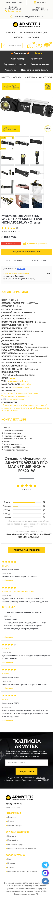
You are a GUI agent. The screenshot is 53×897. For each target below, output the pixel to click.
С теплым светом (16, 399)
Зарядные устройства (15, 64)
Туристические (8, 396)
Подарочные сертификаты (34, 70)
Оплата (10, 821)
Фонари (38, 53)
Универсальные (23, 396)
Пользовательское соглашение (21, 849)
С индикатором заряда (33, 405)
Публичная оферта (15, 844)
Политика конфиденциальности (22, 872)
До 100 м (26, 384)
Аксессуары (10, 70)
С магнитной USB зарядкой (33, 408)
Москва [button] (21, 269)
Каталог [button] (10, 33)
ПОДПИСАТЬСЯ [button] (26, 772)
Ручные (25, 381)
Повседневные (20, 393)
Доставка (11, 817)
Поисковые (33, 393)
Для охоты (8, 393)
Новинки (11, 863)
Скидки (10, 868)
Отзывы (18, 37)
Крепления (36, 59)
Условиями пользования (32, 780)
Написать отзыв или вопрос (26, 550)
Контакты (33, 37)
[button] (13, 11)
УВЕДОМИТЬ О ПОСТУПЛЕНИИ (26, 252)
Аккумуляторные (21, 388)
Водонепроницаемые (12, 405)
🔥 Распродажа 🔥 (20, 53)
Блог (9, 859)
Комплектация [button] (39, 260)
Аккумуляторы (18, 59)
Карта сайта (12, 840)
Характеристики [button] (14, 260)
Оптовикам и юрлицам (33, 33)
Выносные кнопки (40, 64)
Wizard (13, 378)
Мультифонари (14, 381)
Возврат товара (14, 826)
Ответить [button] (7, 580)
